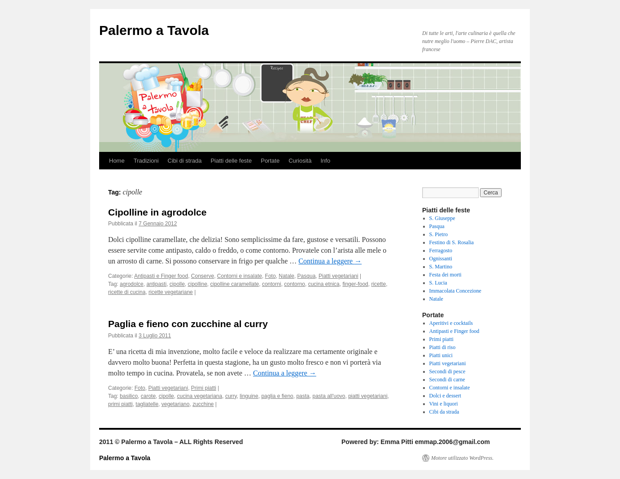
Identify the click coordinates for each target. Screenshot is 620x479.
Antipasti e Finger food (161, 276)
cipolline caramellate (234, 284)
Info (325, 160)
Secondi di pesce (447, 371)
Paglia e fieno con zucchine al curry (188, 324)
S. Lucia (438, 283)
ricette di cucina (126, 292)
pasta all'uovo (328, 396)
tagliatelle (146, 404)
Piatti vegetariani (338, 276)
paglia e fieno (277, 396)
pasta (302, 396)
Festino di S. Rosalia (451, 242)
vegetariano (176, 404)
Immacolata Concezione (455, 291)
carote (148, 396)
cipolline (197, 284)
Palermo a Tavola (154, 30)
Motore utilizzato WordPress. (462, 458)
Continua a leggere (330, 261)
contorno (294, 284)
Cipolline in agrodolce (157, 212)
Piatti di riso (442, 347)
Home (117, 160)
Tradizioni (146, 160)
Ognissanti (440, 258)
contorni (271, 284)
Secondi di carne (447, 379)
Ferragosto (440, 250)
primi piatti (120, 404)
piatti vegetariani (367, 396)
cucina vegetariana (199, 396)
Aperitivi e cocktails (451, 323)
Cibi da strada (444, 412)
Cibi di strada (185, 160)
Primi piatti (203, 388)
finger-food (355, 284)
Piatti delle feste (231, 160)
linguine (249, 396)
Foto (270, 276)
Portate (270, 160)
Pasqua (306, 276)
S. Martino (440, 266)
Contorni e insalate (239, 276)
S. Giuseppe (442, 218)
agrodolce (132, 284)
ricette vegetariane (170, 292)
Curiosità (299, 160)
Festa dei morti (445, 275)
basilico (129, 396)
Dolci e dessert (445, 396)
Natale (286, 276)
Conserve (202, 276)
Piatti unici (441, 355)
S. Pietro (438, 234)
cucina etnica (324, 284)
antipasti (156, 284)
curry (231, 396)
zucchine (203, 404)
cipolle (177, 284)
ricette (378, 284)
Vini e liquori (443, 404)
